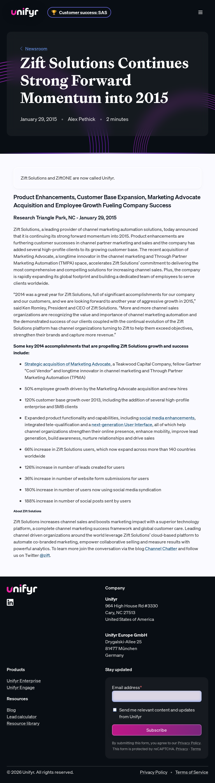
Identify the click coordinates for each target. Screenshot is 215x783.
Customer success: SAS (83, 12)
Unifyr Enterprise (24, 681)
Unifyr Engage (21, 687)
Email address (127, 687)
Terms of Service (191, 772)
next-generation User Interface (122, 424)
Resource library (23, 723)
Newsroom (33, 48)
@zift (45, 555)
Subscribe (156, 730)
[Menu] (200, 12)
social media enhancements (167, 418)
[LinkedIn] (10, 602)
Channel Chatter (161, 548)
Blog (11, 710)
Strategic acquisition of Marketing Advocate (68, 364)
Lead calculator (22, 716)
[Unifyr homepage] (22, 589)
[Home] (24, 12)
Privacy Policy (189, 743)
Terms (196, 749)
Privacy (182, 749)
